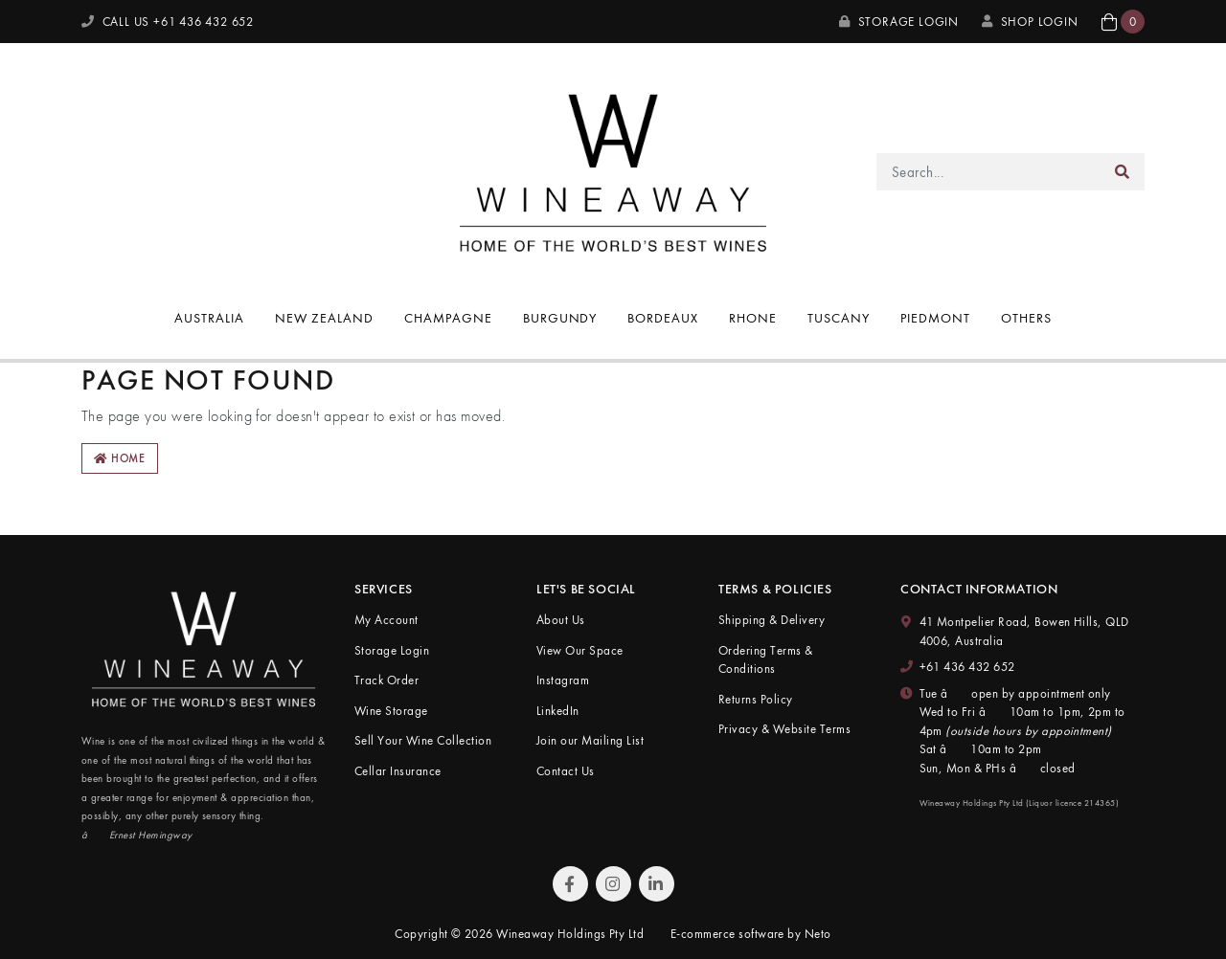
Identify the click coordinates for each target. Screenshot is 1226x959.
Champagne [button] (448, 317)
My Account (386, 620)
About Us (560, 620)
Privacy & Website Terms (784, 729)
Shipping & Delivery (771, 620)
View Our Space (580, 650)
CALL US (167, 21)
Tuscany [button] (838, 317)
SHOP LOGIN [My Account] (1030, 21)
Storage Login (899, 21)
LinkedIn (557, 711)
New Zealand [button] (324, 317)
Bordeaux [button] (662, 317)
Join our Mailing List (590, 740)
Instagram (562, 680)
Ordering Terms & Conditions (765, 660)
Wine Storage (391, 711)
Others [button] (1026, 317)
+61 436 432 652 (967, 666)
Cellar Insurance (398, 771)
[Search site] (1123, 171)
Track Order (386, 680)
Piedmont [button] (935, 317)
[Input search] (988, 171)
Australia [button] (209, 317)
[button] (1123, 21)
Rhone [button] (753, 317)
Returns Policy (755, 699)
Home (120, 458)
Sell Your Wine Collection (422, 740)
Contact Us (565, 771)
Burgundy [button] (560, 317)
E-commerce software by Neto (750, 934)
